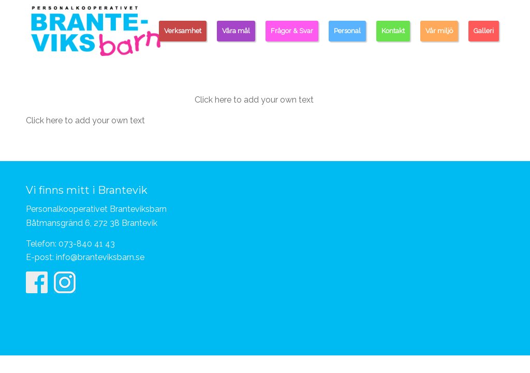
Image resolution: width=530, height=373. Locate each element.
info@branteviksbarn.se (100, 257)
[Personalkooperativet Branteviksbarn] (96, 30)
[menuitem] (183, 31)
